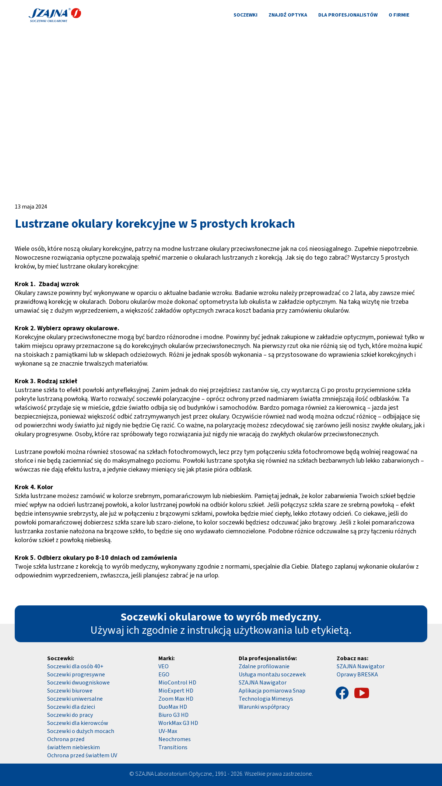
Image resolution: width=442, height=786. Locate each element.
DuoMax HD (172, 707)
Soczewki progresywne (76, 675)
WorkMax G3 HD (178, 723)
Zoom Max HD (175, 699)
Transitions (172, 747)
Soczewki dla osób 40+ (75, 666)
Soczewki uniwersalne (75, 699)
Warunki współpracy (264, 707)
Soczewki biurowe (69, 691)
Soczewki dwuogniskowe (78, 683)
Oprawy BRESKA (357, 675)
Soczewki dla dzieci (71, 707)
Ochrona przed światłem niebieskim (73, 743)
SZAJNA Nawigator (361, 666)
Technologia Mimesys (266, 699)
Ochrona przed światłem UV (82, 755)
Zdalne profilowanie (264, 666)
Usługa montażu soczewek (272, 675)
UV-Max (167, 731)
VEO (163, 666)
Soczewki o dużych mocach (80, 731)
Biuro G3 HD (173, 715)
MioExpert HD (175, 691)
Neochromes (174, 739)
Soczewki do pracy (70, 715)
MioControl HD (177, 683)
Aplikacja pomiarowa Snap (272, 691)
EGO (163, 675)
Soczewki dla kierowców (77, 723)
